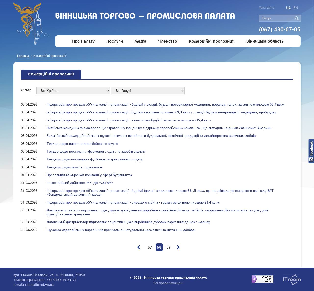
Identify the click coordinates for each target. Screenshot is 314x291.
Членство (167, 41)
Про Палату (83, 41)
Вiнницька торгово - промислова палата (145, 16)
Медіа (140, 41)
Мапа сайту (266, 7)
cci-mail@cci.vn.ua (39, 284)
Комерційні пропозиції (212, 41)
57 (150, 247)
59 (168, 247)
